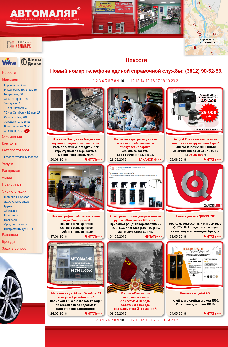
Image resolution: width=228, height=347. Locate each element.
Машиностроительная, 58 (20, 89)
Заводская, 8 (12, 103)
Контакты (10, 143)
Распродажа (12, 171)
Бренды (8, 242)
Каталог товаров (16, 150)
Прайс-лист (11, 184)
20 (173, 81)
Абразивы (10, 210)
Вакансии (10, 235)
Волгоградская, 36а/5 (17, 126)
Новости (9, 72)
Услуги (7, 164)
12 (132, 81)
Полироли (10, 220)
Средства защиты (15, 224)
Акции (7, 178)
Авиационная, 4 (14, 130)
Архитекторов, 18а (16, 99)
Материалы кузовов (16, 197)
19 (168, 81)
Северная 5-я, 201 (15, 117)
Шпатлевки (11, 215)
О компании (12, 136)
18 (163, 81)
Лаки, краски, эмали (16, 201)
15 (148, 81)
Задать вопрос (14, 248)
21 (178, 81)
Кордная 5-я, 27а (15, 85)
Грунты (8, 206)
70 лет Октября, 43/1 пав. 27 (22, 112)
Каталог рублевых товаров (21, 157)
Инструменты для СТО (18, 229)
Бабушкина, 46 (13, 94)
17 (158, 81)
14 (142, 81)
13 (137, 81)
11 (127, 81)
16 (153, 81)
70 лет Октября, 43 (16, 108)
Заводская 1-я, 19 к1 (17, 121)
